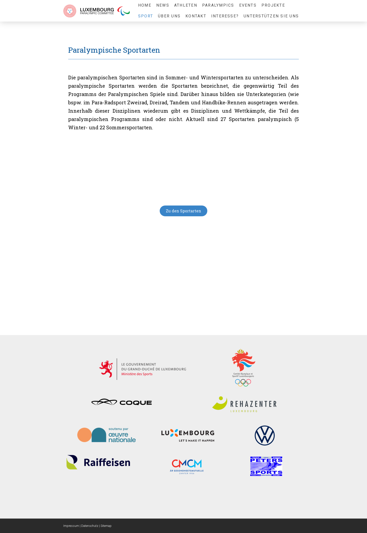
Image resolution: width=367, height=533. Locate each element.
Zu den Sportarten (183, 210)
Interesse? (225, 16)
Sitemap (106, 526)
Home (144, 5)
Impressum (71, 526)
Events (248, 5)
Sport (145, 16)
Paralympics (218, 5)
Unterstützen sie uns (271, 16)
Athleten (185, 5)
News (162, 5)
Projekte (273, 5)
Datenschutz (89, 526)
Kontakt (195, 16)
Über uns (169, 16)
